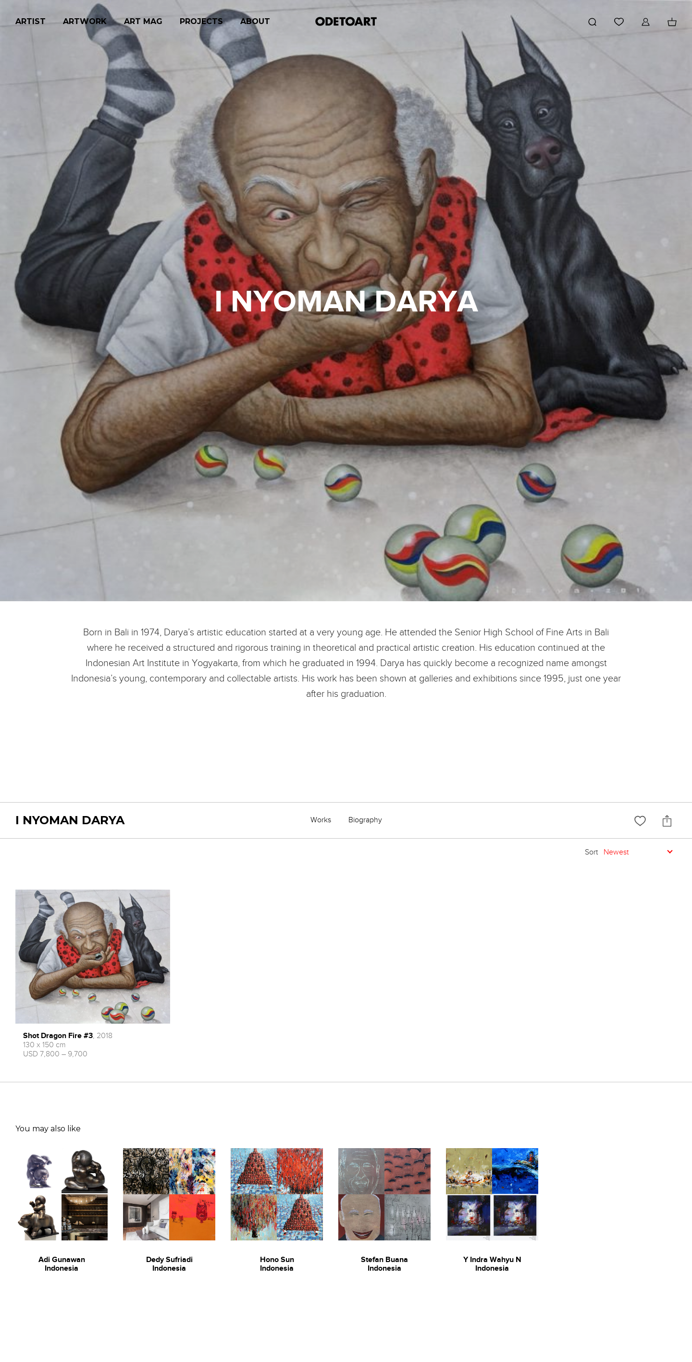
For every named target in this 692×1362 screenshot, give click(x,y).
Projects (201, 21)
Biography (365, 820)
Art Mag (143, 21)
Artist (30, 21)
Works (320, 820)
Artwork (85, 21)
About (255, 21)
